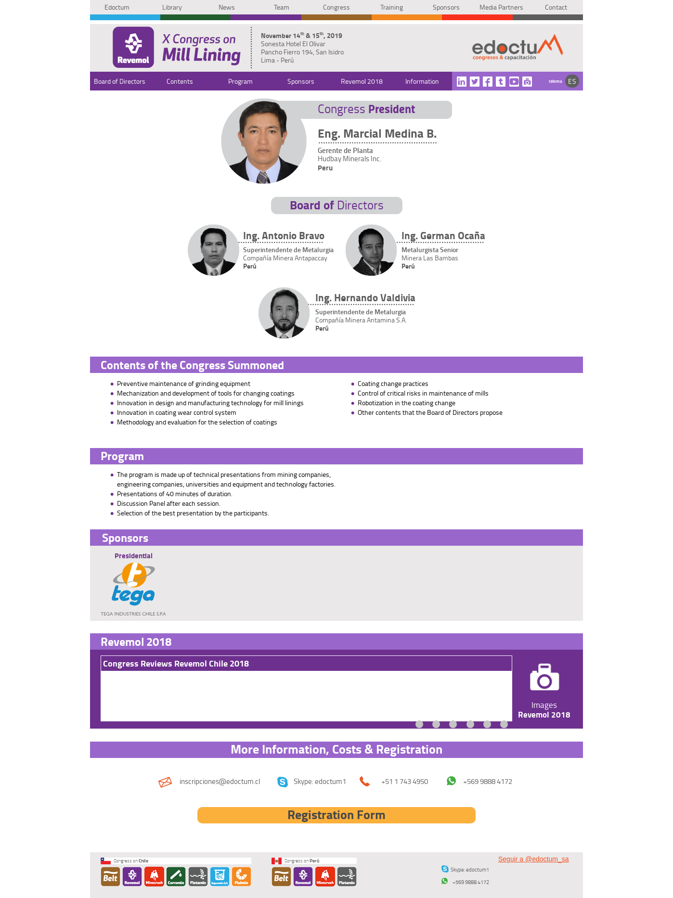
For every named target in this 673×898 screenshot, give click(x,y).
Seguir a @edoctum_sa (533, 859)
